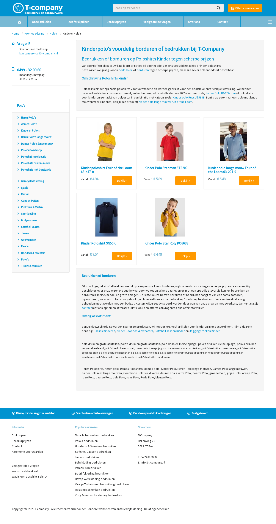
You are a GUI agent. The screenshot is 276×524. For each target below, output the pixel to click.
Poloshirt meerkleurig (31, 157)
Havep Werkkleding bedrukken (95, 479)
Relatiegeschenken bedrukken (95, 490)
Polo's (53, 33)
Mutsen (23, 194)
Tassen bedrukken (87, 457)
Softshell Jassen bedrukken (93, 452)
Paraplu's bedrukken (88, 468)
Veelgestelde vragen (157, 22)
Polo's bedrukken (86, 441)
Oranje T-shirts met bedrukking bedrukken (102, 484)
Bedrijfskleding (132, 509)
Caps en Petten (28, 201)
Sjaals (22, 188)
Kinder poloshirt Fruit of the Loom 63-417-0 (106, 170)
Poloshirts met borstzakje (34, 169)
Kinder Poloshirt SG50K (98, 243)
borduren (143, 70)
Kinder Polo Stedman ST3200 (165, 168)
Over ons (194, 22)
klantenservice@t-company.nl (38, 53)
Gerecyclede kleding (30, 181)
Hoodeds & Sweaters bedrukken (96, 446)
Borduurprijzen (116, 22)
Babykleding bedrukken (90, 462)
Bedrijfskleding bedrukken (92, 473)
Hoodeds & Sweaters (31, 253)
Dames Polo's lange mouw (35, 144)
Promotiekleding (34, 33)
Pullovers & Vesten (30, 207)
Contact (222, 22)
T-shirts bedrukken (29, 266)
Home (15, 33)
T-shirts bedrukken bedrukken (94, 435)
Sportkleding (26, 214)
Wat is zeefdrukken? (25, 471)
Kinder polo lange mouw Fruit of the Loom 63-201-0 (232, 170)
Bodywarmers (27, 220)
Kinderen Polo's (28, 130)
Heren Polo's (26, 117)
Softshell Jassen (28, 227)
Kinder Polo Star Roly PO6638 (166, 243)
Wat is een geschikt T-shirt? (29, 476)
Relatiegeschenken (156, 509)
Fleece (22, 246)
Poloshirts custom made (33, 163)
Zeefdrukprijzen (78, 22)
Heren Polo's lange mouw (34, 137)
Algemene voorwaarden (27, 452)
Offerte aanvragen (245, 8)
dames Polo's (27, 124)
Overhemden (26, 240)
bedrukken (126, 70)
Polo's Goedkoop (29, 150)
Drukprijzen (19, 435)
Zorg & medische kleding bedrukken (98, 495)
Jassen (23, 233)
